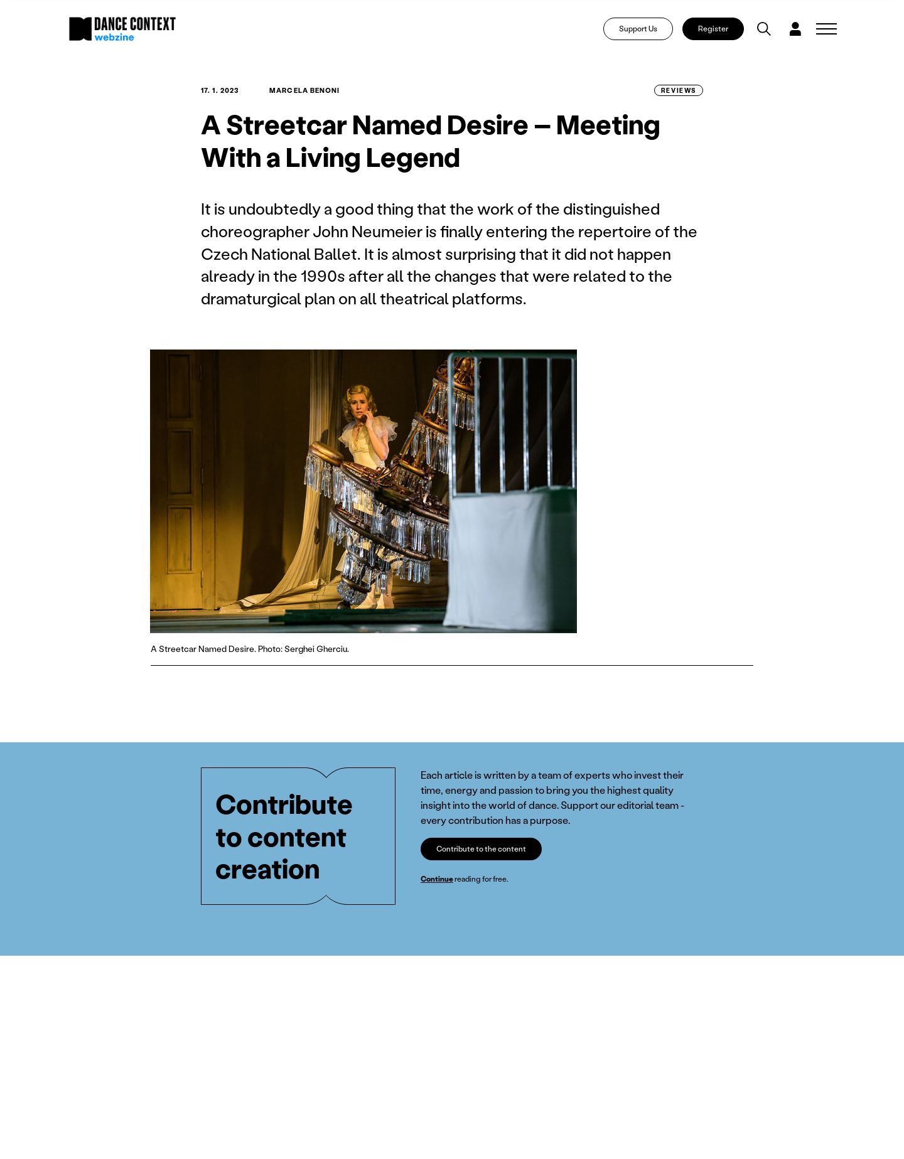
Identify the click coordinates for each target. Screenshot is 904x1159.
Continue (437, 879)
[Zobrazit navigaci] (826, 29)
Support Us (638, 28)
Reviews (678, 90)
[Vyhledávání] (764, 29)
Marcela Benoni (304, 90)
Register (713, 28)
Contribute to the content (481, 848)
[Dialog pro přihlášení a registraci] (795, 29)
